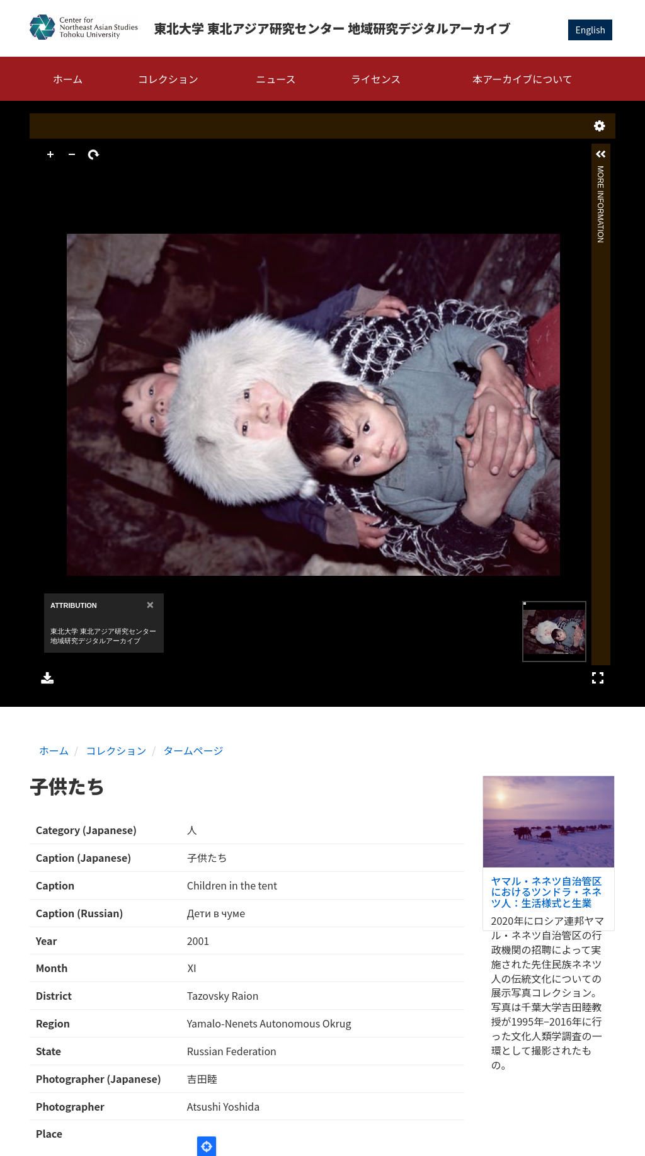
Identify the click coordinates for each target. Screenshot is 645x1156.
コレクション (168, 78)
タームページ (193, 750)
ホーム (68, 78)
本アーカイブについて (522, 78)
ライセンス (376, 78)
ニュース (275, 78)
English (590, 29)
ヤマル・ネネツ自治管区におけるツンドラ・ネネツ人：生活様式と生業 (546, 891)
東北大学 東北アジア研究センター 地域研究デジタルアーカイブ (332, 28)
